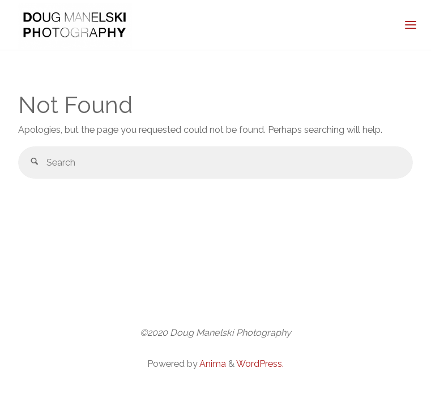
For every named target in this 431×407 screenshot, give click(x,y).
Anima (212, 363)
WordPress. (260, 363)
